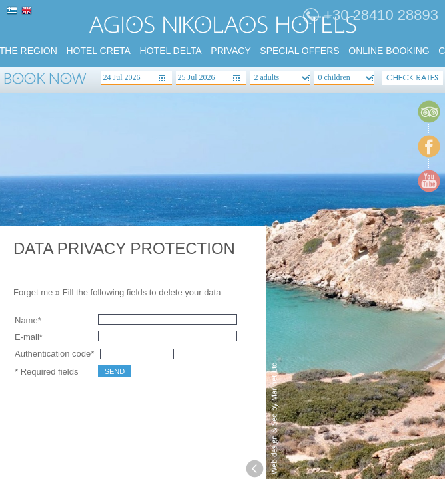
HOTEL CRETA (98, 50)
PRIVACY (230, 50)
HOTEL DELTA (171, 50)
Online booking (388, 50)
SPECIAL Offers (299, 50)
